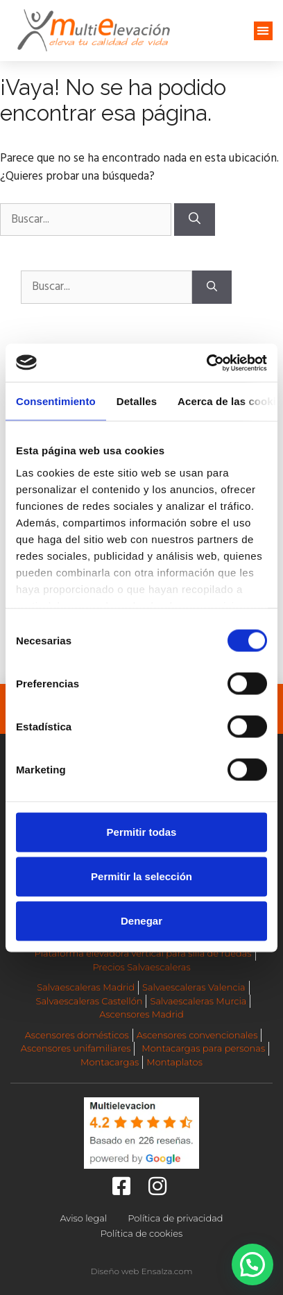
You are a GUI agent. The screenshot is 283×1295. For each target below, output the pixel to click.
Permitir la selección (141, 876)
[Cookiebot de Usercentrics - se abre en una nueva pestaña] (206, 363)
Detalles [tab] (137, 401)
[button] (263, 31)
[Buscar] (194, 220)
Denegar (141, 921)
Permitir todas (142, 832)
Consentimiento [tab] (56, 401)
